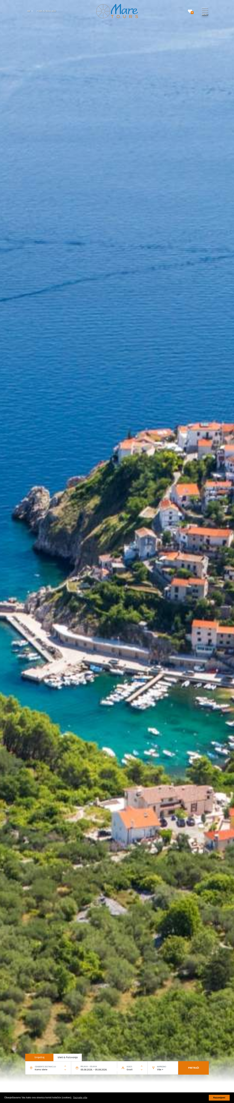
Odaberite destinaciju (45, 1066)
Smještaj (39, 1057)
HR (29, 11)
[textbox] (48, 1069)
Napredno (161, 1066)
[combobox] (48, 1069)
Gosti (129, 1066)
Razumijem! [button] (219, 1097)
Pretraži (193, 1068)
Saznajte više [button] (80, 1097)
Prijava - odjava (89, 1066)
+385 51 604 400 (46, 11)
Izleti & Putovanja (68, 1057)
